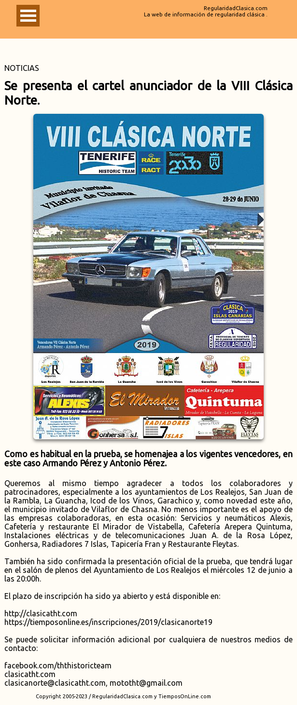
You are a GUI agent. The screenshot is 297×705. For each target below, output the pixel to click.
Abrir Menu (28, 16)
